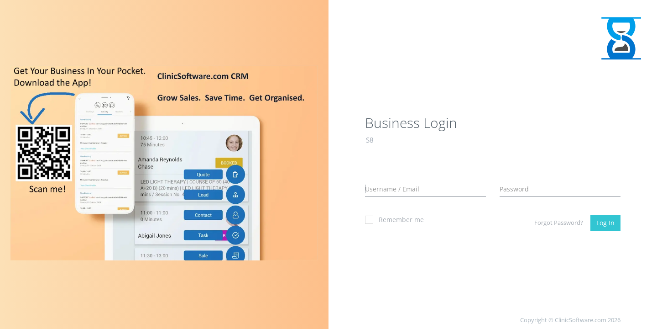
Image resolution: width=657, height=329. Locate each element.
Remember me (394, 219)
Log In (605, 222)
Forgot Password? (558, 222)
